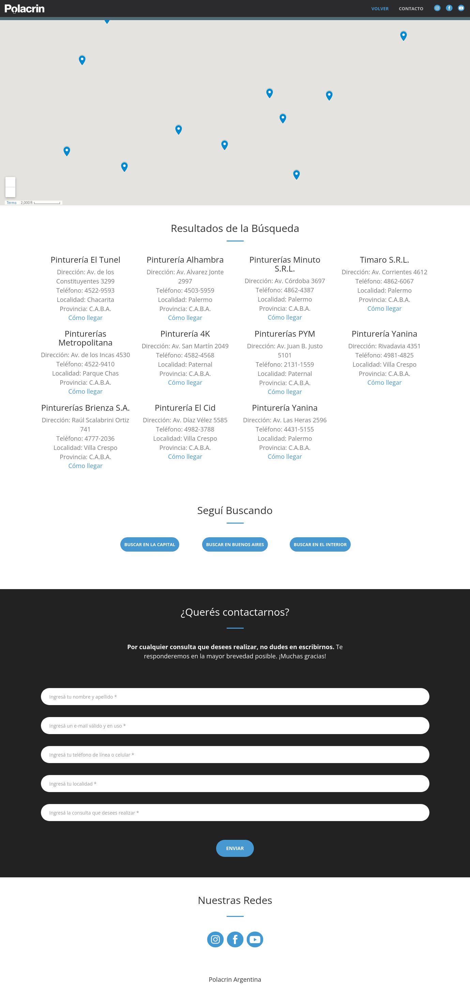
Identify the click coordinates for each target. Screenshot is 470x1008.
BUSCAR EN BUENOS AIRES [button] (235, 544)
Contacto (411, 8)
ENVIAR (235, 848)
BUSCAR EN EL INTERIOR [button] (320, 544)
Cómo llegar (85, 317)
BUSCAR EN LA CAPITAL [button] (149, 544)
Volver (380, 8)
